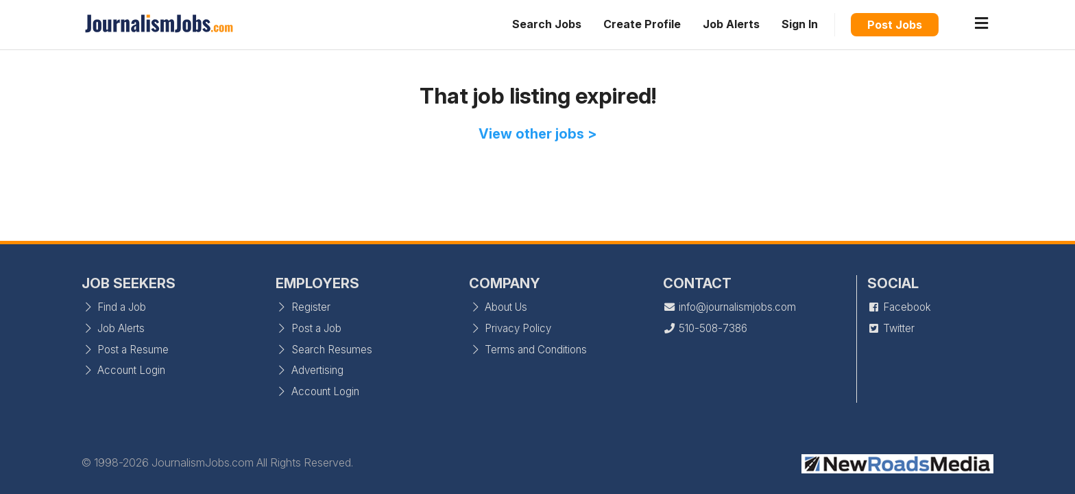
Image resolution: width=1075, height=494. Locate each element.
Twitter (891, 328)
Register (303, 307)
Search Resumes (324, 349)
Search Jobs (546, 24)
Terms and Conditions (528, 349)
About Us (498, 307)
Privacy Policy (510, 328)
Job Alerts (731, 24)
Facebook (899, 307)
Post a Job (308, 328)
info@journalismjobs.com (729, 307)
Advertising (309, 370)
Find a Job (114, 307)
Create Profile (642, 24)
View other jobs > (538, 134)
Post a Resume (125, 349)
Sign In (800, 24)
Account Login (123, 370)
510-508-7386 (705, 328)
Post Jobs (894, 25)
